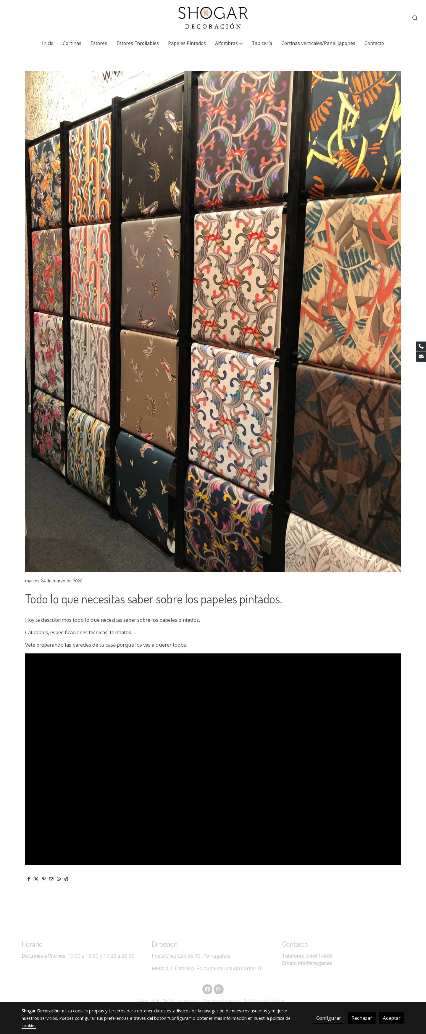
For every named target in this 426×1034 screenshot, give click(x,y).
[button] (229, 43)
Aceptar (392, 1017)
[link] (213, 18)
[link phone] (421, 347)
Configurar (328, 1017)
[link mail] (421, 357)
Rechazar (361, 1017)
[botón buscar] (415, 18)
